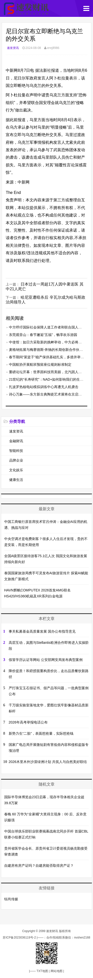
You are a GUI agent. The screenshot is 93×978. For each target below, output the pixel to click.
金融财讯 (16, 441)
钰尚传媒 (11, 899)
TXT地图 (42, 971)
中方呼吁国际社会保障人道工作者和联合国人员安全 (49, 327)
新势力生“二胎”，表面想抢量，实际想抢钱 (41, 733)
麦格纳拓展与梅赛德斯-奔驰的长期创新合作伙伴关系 (49, 350)
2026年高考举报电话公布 (28, 722)
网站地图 (56, 971)
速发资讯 (13, 48)
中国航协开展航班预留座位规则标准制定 (40, 364)
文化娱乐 (16, 470)
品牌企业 (16, 460)
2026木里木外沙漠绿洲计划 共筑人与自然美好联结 (48, 762)
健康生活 (16, 480)
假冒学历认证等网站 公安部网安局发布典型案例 (46, 660)
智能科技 (16, 451)
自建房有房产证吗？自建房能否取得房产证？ (39, 866)
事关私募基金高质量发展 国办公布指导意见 (42, 631)
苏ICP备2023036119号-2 (19, 937)
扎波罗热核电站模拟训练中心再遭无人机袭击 (43, 387)
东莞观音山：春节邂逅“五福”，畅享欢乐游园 (43, 335)
